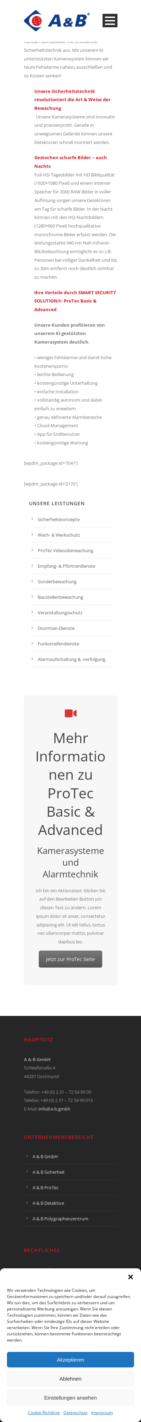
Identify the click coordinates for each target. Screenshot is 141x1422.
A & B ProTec (46, 1187)
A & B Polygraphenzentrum (60, 1219)
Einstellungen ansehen (70, 1398)
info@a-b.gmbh (54, 1109)
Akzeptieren (70, 1360)
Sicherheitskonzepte (59, 519)
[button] (130, 1277)
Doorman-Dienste (56, 628)
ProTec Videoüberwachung (65, 550)
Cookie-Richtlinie (44, 1412)
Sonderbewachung (57, 581)
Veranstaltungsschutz (60, 612)
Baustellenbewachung (60, 597)
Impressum (102, 1412)
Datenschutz (75, 1412)
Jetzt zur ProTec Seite (70, 959)
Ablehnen (70, 1379)
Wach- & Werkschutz (59, 535)
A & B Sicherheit (49, 1172)
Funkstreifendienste (58, 644)
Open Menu (110, 20)
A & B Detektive (48, 1203)
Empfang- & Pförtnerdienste (66, 566)
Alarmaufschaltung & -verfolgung (71, 659)
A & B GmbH (45, 1156)
